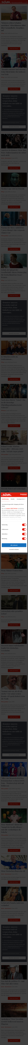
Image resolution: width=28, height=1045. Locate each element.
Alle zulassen (14, 545)
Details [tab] (12, 499)
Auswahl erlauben (14, 549)
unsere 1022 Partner (12, 508)
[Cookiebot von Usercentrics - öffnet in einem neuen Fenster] (20, 495)
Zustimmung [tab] (5, 499)
